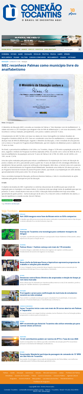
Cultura (24, 57)
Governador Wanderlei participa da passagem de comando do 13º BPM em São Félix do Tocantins (50, 355)
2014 (14, 62)
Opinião (67, 54)
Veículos (37, 54)
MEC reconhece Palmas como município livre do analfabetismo (40, 67)
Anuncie (24, 49)
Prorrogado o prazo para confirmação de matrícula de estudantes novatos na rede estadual (48, 294)
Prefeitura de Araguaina (41, 382)
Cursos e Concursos (44, 376)
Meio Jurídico (7, 57)
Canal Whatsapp (50, 49)
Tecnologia (23, 229)
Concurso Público (59, 376)
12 (10, 62)
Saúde (20, 54)
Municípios (39, 49)
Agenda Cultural (72, 376)
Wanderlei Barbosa (67, 379)
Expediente (16, 49)
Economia (5, 54)
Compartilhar (7, 200)
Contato (31, 49)
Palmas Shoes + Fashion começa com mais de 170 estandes (45, 247)
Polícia (34, 376)
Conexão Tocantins (11, 390)
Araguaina (13, 379)
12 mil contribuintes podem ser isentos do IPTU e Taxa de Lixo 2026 (49, 339)
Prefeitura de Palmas (73, 373)
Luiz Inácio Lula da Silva (50, 379)
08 (12, 62)
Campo (59, 54)
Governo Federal (24, 379)
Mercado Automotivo (50, 373)
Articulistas (9, 376)
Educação (28, 54)
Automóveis (29, 373)
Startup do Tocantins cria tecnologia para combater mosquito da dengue (48, 233)
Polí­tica (45, 54)
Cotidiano (72, 57)
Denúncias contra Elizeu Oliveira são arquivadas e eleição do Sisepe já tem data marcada (50, 278)
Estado (13, 54)
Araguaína (23, 337)
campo (61, 373)
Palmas (16, 57)
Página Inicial (6, 49)
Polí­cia (53, 54)
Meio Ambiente (52, 57)
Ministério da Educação (12, 204)
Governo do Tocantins (22, 376)
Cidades (63, 57)
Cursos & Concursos (37, 57)
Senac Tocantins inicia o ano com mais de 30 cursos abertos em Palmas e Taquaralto (50, 309)
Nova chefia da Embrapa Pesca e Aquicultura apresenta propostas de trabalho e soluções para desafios (50, 263)
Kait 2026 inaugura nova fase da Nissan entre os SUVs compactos (48, 216)
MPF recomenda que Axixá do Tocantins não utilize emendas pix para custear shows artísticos (50, 324)
